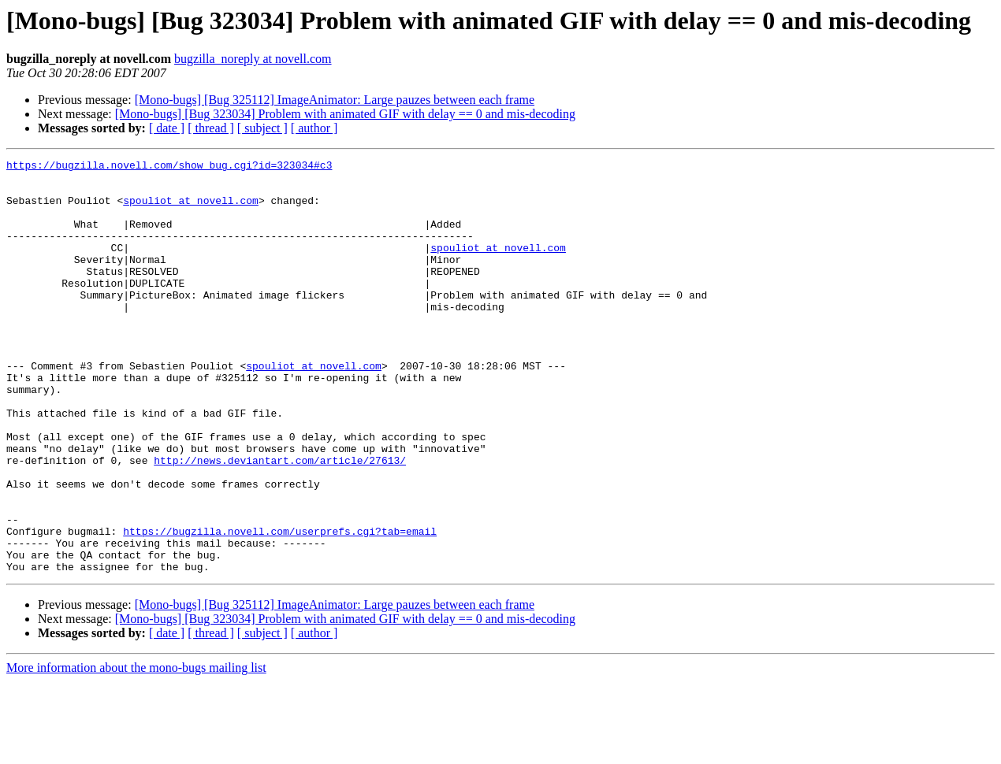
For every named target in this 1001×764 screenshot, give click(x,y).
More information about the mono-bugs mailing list (136, 750)
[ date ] (166, 128)
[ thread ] (211, 128)
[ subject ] (262, 128)
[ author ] (314, 128)
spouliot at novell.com (191, 209)
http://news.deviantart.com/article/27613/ (280, 521)
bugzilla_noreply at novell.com (253, 58)
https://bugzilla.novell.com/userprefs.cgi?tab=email (280, 606)
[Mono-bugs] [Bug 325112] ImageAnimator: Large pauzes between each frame (334, 99)
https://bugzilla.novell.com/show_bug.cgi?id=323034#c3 (169, 167)
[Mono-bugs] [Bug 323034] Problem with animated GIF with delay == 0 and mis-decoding (345, 114)
